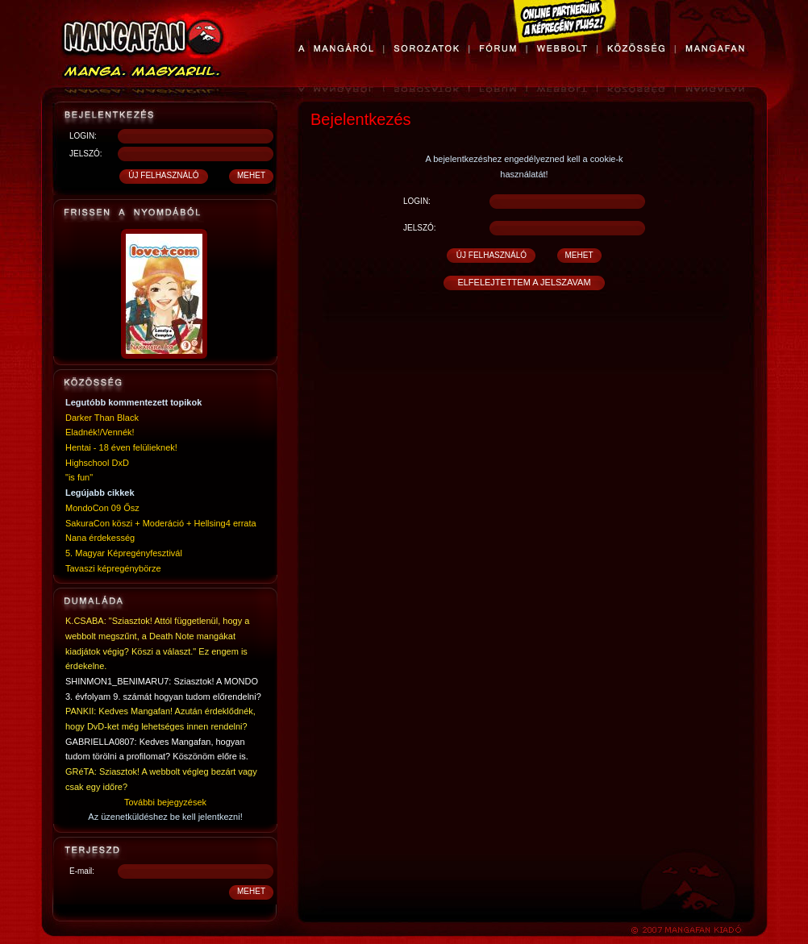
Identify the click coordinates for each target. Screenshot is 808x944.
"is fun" (79, 477)
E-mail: (81, 871)
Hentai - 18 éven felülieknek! (121, 447)
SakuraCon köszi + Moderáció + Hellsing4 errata (160, 523)
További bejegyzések (165, 802)
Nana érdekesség (100, 538)
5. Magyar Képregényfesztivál (123, 553)
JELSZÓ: (85, 153)
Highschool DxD (97, 463)
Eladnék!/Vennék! (100, 432)
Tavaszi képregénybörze (113, 568)
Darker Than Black (102, 417)
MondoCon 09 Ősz (102, 508)
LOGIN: (83, 135)
